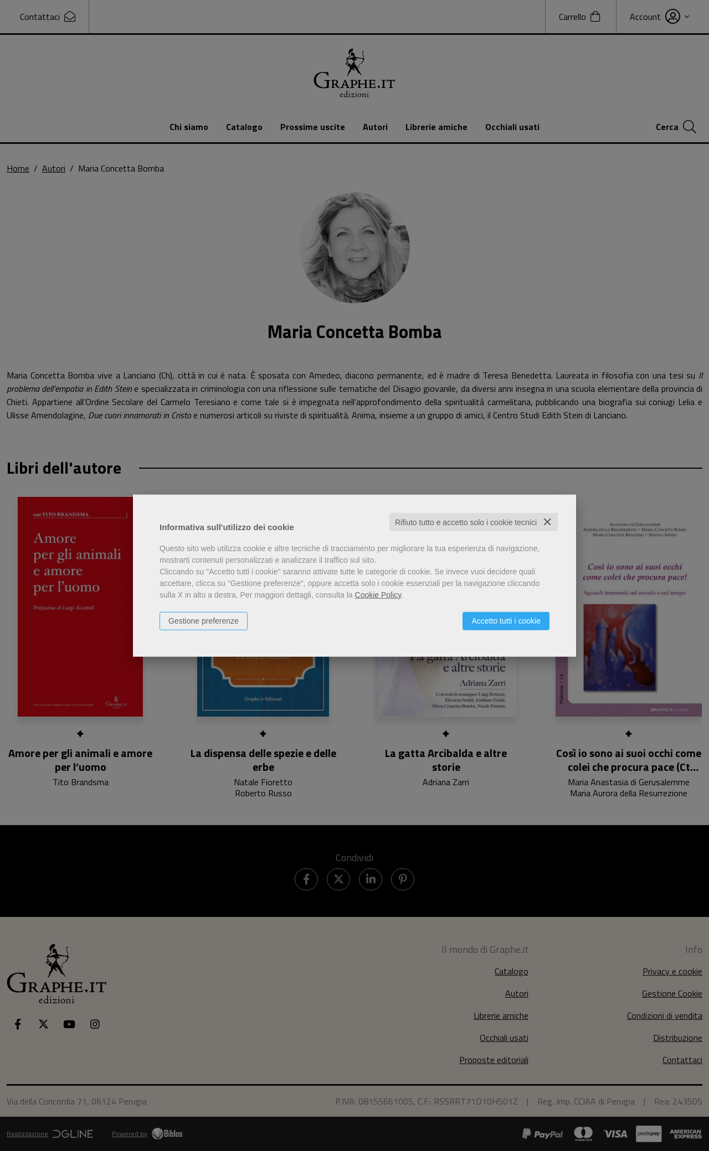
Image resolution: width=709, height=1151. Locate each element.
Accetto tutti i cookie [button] (506, 620)
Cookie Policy (378, 594)
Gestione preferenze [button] (203, 620)
